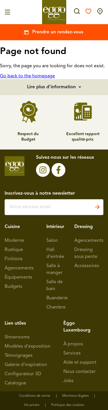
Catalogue (15, 383)
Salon (52, 240)
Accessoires (86, 266)
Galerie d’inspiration (26, 365)
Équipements (18, 277)
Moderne (14, 240)
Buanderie (57, 298)
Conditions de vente (34, 396)
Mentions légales (75, 396)
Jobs (68, 381)
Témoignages (19, 355)
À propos (73, 344)
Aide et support (79, 362)
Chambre (56, 307)
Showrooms (17, 337)
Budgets (13, 286)
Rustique (14, 250)
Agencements (19, 268)
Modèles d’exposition (27, 346)
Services (72, 353)
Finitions (13, 259)
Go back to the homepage (27, 76)
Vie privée (31, 405)
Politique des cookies (67, 405)
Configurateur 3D (23, 374)
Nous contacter (79, 371)
